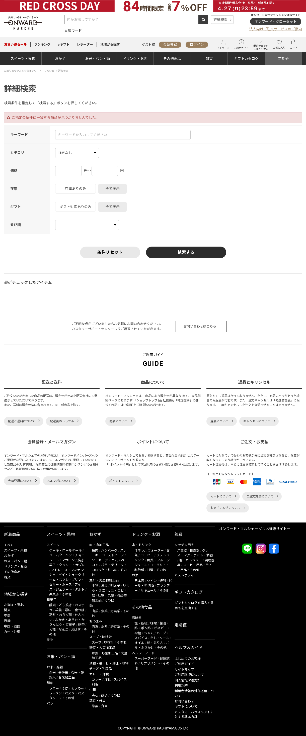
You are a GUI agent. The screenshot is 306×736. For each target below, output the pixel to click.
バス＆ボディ (184, 575)
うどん (54, 688)
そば (65, 688)
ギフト (15, 207)
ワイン (152, 581)
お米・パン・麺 (97, 59)
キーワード (19, 135)
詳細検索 (220, 20)
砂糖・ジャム (144, 633)
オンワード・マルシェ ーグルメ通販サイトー (254, 529)
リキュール (148, 590)
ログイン (197, 45)
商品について (118, 421)
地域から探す (110, 44)
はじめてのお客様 (188, 659)
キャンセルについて (256, 421)
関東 (7, 610)
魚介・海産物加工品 (104, 580)
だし (153, 638)
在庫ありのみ (75, 189)
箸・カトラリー (190, 560)
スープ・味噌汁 (100, 637)
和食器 (194, 550)
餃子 (104, 695)
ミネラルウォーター (149, 550)
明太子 (115, 585)
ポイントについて (121, 481)
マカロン (68, 560)
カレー (97, 679)
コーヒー (147, 555)
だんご (63, 630)
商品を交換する (186, 608)
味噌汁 (109, 642)
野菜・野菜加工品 (105, 653)
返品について (219, 421)
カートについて (221, 496)
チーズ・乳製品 (100, 669)
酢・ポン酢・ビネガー (150, 628)
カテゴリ (17, 153)
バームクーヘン (60, 555)
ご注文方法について (259, 496)
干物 (95, 585)
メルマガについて (59, 481)
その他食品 (172, 59)
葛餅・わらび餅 (60, 615)
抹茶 (81, 624)
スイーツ (53, 545)
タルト (80, 589)
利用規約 (181, 685)
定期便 (283, 59)
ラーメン (55, 693)
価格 (13, 171)
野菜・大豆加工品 (102, 648)
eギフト (63, 44)
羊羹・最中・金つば (70, 610)
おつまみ (95, 621)
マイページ (223, 44)
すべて (8, 545)
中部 (7, 615)
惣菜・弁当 (97, 700)
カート (293, 44)
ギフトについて (186, 706)
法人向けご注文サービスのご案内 (275, 29)
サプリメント (150, 663)
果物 (50, 640)
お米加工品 (66, 677)
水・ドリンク (141, 545)
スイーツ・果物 (23, 59)
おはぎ (76, 630)
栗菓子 (54, 594)
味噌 (153, 623)
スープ (96, 642)
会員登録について (20, 481)
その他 (66, 594)
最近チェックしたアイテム (260, 44)
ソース (164, 638)
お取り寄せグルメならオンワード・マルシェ (29, 70)
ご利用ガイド (241, 44)
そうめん (77, 688)
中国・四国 (12, 626)
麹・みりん (155, 643)
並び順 (15, 225)
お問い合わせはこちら (200, 326)
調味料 (137, 618)
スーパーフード (145, 658)
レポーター (85, 44)
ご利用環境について (189, 675)
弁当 (104, 706)
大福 (52, 630)
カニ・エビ (116, 590)
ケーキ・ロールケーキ (65, 550)
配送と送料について (21, 421)
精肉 (95, 550)
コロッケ (98, 570)
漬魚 (104, 585)
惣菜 (95, 706)
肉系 (95, 611)
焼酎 (163, 581)
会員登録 (170, 45)
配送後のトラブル (62, 421)
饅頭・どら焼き (60, 605)
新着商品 (12, 534)
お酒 (135, 575)
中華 (92, 690)
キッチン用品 (184, 545)
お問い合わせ (184, 701)
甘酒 (150, 570)
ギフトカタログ (246, 59)
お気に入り (279, 44)
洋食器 (182, 550)
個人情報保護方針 (188, 680)
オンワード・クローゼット (276, 22)
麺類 (50, 683)
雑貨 (209, 59)
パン (50, 703)
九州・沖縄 (12, 632)
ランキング (42, 44)
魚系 (104, 611)
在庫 (13, 189)
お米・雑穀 (55, 667)
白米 (52, 673)
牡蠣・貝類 (106, 595)
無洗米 (63, 673)
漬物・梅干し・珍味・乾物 (108, 663)
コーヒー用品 (193, 565)
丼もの (112, 570)
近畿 (7, 621)
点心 (95, 695)
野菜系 (115, 611)
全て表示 (113, 189)
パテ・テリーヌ (112, 565)
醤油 (163, 623)
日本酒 (139, 581)
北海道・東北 (14, 605)
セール (15, 44)
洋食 (107, 679)
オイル (139, 643)
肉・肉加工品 (99, 545)
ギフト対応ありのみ (75, 207)
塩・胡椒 (140, 623)
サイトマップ (184, 669)
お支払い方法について (225, 508)
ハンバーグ (109, 550)
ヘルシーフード (143, 653)
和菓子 (51, 600)
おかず (60, 59)
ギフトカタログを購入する (194, 603)
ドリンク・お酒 (135, 59)
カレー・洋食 (99, 674)
